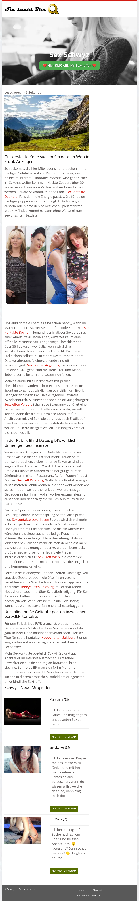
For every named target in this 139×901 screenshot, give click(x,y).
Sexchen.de (82, 890)
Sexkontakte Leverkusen (30, 519)
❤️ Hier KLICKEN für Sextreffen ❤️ (69, 65)
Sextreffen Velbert (18, 404)
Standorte (98, 890)
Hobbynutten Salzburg (37, 587)
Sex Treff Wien (49, 557)
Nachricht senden (64, 737)
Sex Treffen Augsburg (43, 365)
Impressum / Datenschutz (89, 895)
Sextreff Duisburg (30, 480)
